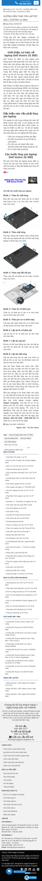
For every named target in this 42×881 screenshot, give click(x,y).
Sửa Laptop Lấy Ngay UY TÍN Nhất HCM (20, 487)
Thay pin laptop (8, 787)
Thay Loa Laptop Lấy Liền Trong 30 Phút (20, 528)
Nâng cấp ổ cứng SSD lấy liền (16, 553)
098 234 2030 (21, 734)
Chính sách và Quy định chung (14, 749)
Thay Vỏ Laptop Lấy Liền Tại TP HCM (19, 525)
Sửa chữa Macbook (10, 811)
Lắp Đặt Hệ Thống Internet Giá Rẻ (18, 515)
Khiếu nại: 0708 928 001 (11, 766)
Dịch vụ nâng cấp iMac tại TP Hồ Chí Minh (21, 592)
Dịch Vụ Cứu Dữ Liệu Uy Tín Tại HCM (19, 466)
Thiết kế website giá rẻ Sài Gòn (17, 469)
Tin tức (19, 9)
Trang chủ (9, 9)
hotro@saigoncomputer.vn (21, 739)
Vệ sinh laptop (8, 783)
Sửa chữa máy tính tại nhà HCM (17, 518)
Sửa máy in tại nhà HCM (15, 567)
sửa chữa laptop (10, 442)
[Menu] (36, 3)
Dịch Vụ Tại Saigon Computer (13, 794)
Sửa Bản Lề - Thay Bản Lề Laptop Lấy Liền (21, 501)
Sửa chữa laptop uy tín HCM (16, 508)
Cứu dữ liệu (7, 780)
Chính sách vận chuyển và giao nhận (16, 756)
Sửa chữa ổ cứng (12, 511)
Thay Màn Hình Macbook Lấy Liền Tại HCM (21, 588)
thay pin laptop (26, 438)
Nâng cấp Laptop (9, 814)
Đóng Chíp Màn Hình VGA (15, 535)
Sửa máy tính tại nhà (10, 773)
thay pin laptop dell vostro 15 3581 (21, 435)
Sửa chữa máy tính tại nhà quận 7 (18, 531)
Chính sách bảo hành (10, 759)
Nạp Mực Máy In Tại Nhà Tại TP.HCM (19, 574)
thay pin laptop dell (11, 438)
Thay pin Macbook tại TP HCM (17, 613)
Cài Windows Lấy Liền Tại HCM (17, 538)
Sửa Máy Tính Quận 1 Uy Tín (16, 457)
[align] (34, 870)
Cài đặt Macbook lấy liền (15, 521)
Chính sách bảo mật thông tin (13, 762)
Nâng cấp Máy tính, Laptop (15, 570)
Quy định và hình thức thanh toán (15, 752)
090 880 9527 (21, 728)
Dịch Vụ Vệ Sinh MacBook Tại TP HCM (20, 606)
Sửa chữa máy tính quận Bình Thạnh (19, 505)
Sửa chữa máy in (9, 808)
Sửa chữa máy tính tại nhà (12, 804)
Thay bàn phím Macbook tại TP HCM (19, 609)
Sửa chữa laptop (9, 777)
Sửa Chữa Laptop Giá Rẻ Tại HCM (18, 484)
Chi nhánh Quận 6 (9, 801)
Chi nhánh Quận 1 (9, 798)
